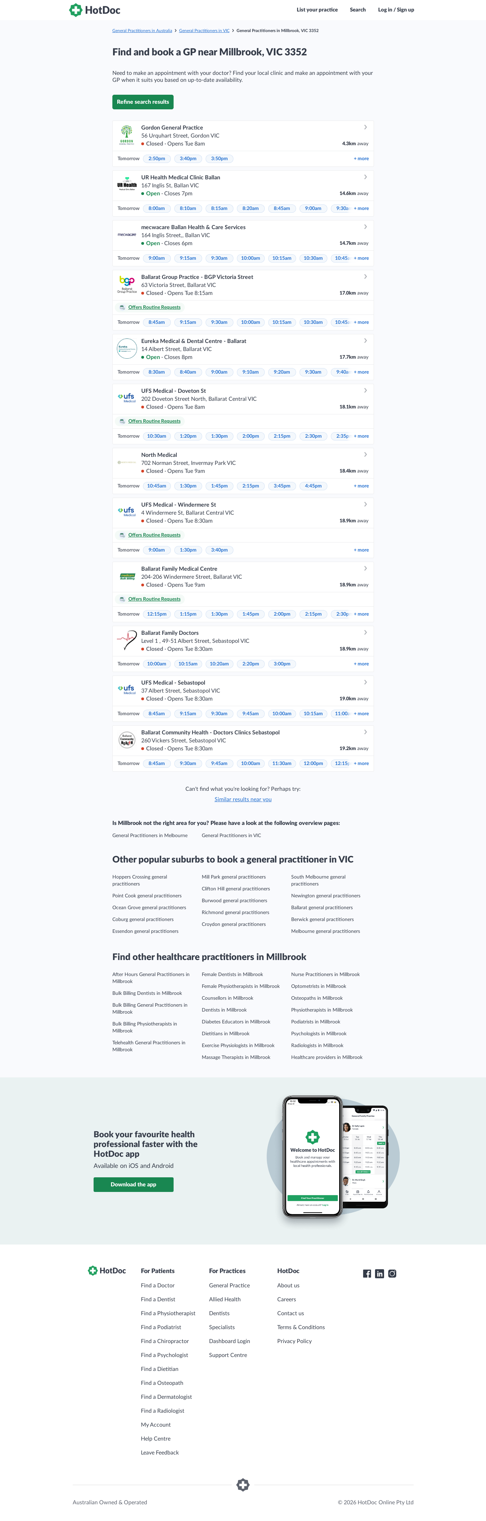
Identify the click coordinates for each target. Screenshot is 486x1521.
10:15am (282, 258)
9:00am (313, 208)
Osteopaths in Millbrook (317, 998)
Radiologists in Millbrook (317, 1045)
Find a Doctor (158, 1285)
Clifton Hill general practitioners (236, 889)
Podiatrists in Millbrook (315, 1022)
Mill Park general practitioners (234, 877)
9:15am (188, 258)
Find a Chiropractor (165, 1341)
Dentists (219, 1313)
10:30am (313, 258)
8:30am (157, 372)
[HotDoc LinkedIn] (379, 1273)
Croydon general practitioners (234, 924)
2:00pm (250, 436)
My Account (156, 1425)
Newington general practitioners (325, 896)
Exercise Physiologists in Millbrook (238, 1045)
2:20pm (250, 664)
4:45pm (313, 486)
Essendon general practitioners (145, 931)
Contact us (290, 1313)
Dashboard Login (229, 1341)
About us (288, 1285)
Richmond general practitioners (235, 912)
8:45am (282, 208)
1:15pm (188, 614)
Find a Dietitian (159, 1369)
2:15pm (282, 436)
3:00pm (282, 664)
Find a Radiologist (162, 1411)
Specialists (222, 1327)
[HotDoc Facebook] (367, 1273)
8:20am (250, 208)
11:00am (344, 713)
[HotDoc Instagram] (392, 1273)
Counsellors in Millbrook (227, 998)
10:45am (344, 258)
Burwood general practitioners (234, 900)
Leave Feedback (160, 1453)
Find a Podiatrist (161, 1327)
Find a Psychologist (164, 1355)
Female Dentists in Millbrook (232, 974)
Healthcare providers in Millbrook (326, 1057)
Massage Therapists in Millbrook (236, 1057)
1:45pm (219, 486)
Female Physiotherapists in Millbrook (241, 986)
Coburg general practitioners (143, 919)
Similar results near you (243, 799)
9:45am (250, 713)
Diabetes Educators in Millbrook (236, 1022)
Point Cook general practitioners (147, 896)
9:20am (282, 372)
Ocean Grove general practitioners (149, 907)
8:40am (188, 372)
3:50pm (219, 158)
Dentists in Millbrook (224, 1010)
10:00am (250, 258)
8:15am (219, 208)
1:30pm (219, 436)
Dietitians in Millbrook (225, 1033)
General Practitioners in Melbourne (150, 835)
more (361, 158)
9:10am (250, 372)
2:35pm (344, 436)
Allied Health (225, 1299)
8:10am (188, 208)
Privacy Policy (294, 1341)
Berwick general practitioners (322, 919)
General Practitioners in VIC (204, 31)
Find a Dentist (158, 1299)
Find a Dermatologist (166, 1397)
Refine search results (143, 102)
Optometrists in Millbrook (318, 986)
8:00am (157, 208)
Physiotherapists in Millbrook (322, 1010)
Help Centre (155, 1439)
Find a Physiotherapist (168, 1313)
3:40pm (188, 158)
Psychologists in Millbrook (318, 1033)
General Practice (229, 1285)
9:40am (344, 372)
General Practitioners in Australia (142, 31)
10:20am (219, 664)
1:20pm (188, 436)
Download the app (133, 1184)
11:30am (282, 763)
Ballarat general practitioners (322, 907)
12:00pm (313, 763)
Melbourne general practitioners (325, 931)
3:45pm (282, 486)
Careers (286, 1299)
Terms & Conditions (301, 1327)
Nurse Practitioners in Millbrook (325, 974)
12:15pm (157, 614)
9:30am (344, 208)
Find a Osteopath (162, 1383)
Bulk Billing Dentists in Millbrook (147, 993)
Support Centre (228, 1355)
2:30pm (313, 436)
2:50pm (157, 158)
